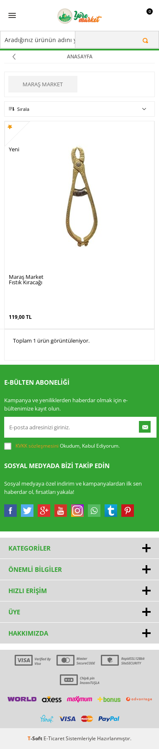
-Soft (36, 738)
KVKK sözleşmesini (37, 445)
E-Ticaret (54, 738)
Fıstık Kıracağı (25, 282)
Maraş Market (43, 84)
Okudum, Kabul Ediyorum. (62, 446)
